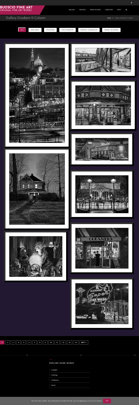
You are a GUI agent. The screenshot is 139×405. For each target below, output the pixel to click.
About (125, 10)
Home (109, 18)
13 (69, 342)
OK (107, 401)
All (22, 30)
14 (76, 342)
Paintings (88, 10)
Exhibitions (115, 10)
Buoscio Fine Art (22, 8)
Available (78, 10)
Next (84, 342)
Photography (67, 30)
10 (51, 342)
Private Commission (88, 30)
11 (57, 342)
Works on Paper (101, 10)
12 (63, 342)
